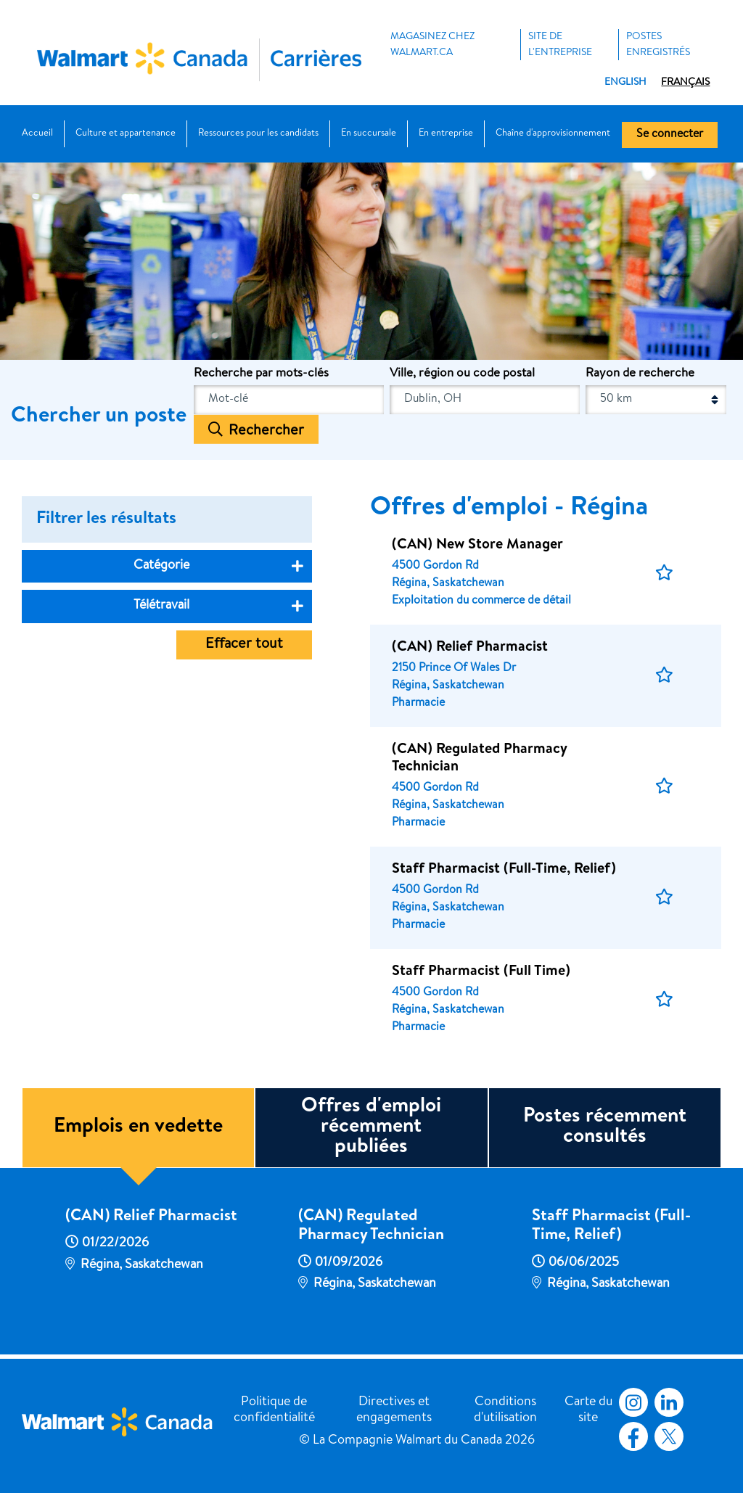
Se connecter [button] (669, 135)
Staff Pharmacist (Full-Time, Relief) (611, 1226)
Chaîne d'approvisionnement (553, 134)
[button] (664, 573)
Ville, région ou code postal (462, 374)
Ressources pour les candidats (258, 134)
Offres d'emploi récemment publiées (371, 1127)
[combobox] (485, 399)
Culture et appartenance (125, 134)
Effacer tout (244, 645)
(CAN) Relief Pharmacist (151, 1217)
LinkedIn (669, 1402)
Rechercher (266, 431)
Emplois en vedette (138, 1127)
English (625, 83)
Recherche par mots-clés (261, 374)
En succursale (368, 134)
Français (685, 83)
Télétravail (161, 605)
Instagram (633, 1402)
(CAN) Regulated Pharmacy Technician (371, 1226)
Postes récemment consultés (604, 1127)
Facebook (630, 1436)
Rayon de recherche (640, 374)
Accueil (37, 134)
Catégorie (161, 565)
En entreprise (446, 134)
